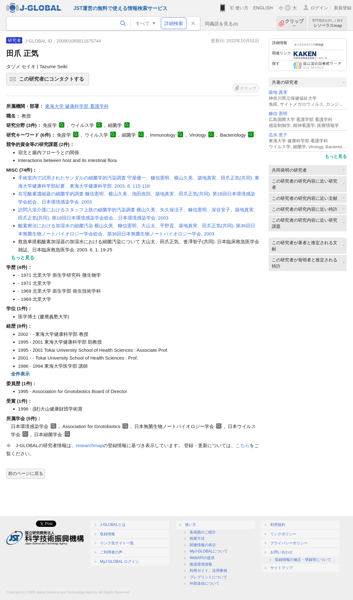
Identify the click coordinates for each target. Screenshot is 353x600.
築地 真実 (278, 92)
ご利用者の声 (111, 552)
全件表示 (20, 373)
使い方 (241, 7)
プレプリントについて (208, 577)
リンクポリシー (283, 534)
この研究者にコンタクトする (53, 81)
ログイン (319, 7)
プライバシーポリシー (289, 543)
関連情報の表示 (203, 545)
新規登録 (342, 7)
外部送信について (205, 583)
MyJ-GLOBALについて (209, 551)
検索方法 (197, 538)
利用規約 (277, 524)
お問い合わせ (281, 552)
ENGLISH (263, 7)
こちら (243, 445)
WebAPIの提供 (202, 558)
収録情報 (107, 534)
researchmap (89, 445)
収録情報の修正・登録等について (303, 559)
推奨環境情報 (201, 564)
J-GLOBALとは (113, 524)
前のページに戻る (25, 473)
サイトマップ (281, 568)
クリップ (294, 23)
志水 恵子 (278, 135)
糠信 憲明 (278, 113)
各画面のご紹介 (203, 532)
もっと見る (336, 156)
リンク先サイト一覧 (117, 543)
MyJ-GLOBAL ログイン (119, 561)
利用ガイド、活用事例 (208, 570)
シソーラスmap (327, 23)
